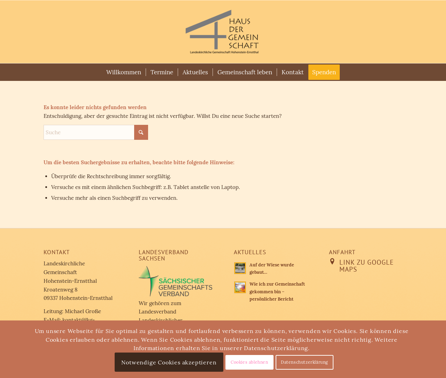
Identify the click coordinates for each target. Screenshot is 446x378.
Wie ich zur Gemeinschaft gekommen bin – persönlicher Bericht (277, 291)
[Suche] (96, 132)
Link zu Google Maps (366, 266)
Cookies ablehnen (249, 362)
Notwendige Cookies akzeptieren (168, 362)
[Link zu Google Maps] (332, 261)
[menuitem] (124, 72)
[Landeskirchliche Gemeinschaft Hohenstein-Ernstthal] (223, 31)
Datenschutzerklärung (304, 362)
